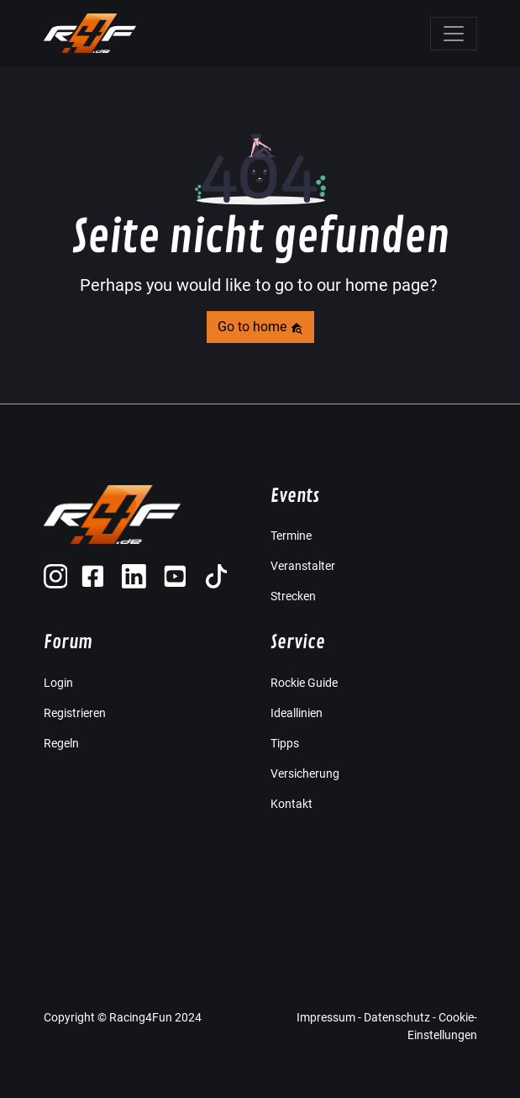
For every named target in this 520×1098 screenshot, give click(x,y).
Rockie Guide (304, 682)
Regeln (61, 743)
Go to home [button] (260, 327)
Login (58, 682)
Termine (291, 535)
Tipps (285, 743)
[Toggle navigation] (453, 33)
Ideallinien (297, 713)
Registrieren (75, 713)
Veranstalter (303, 566)
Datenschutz (397, 1017)
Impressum (326, 1017)
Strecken (293, 596)
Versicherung (305, 773)
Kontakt (292, 803)
